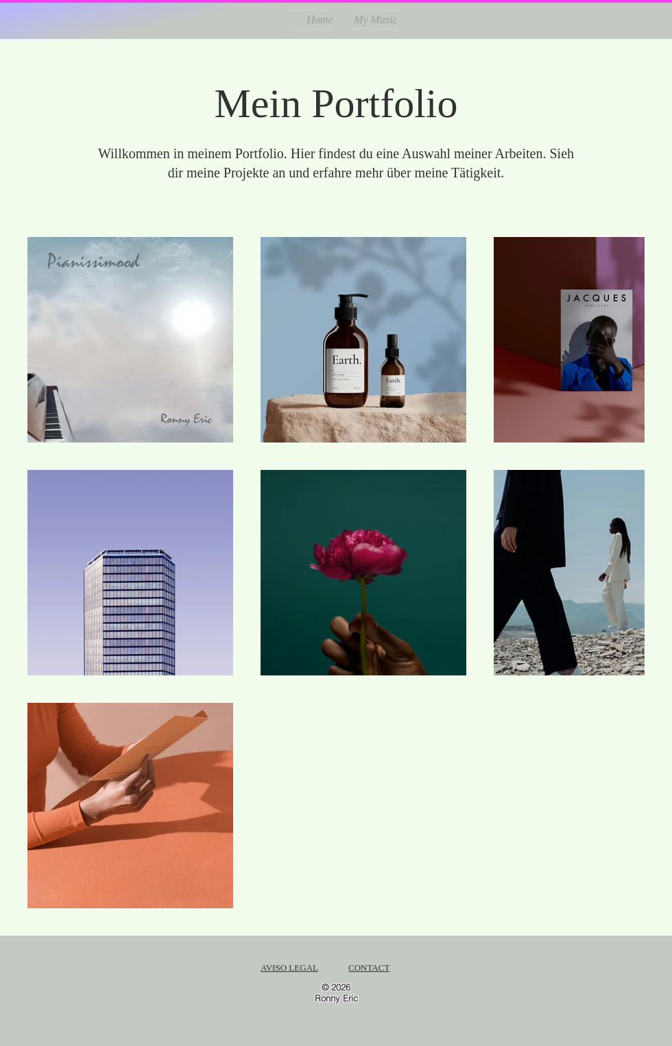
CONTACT (368, 967)
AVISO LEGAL (289, 967)
